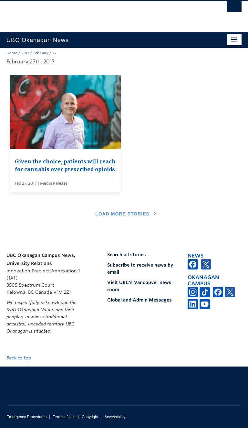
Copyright (90, 417)
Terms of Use (64, 417)
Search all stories (126, 254)
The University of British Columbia (106, 13)
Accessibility (114, 417)
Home (11, 53)
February (40, 53)
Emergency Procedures (26, 417)
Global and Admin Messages (139, 299)
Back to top (21, 357)
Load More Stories (122, 213)
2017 (25, 53)
